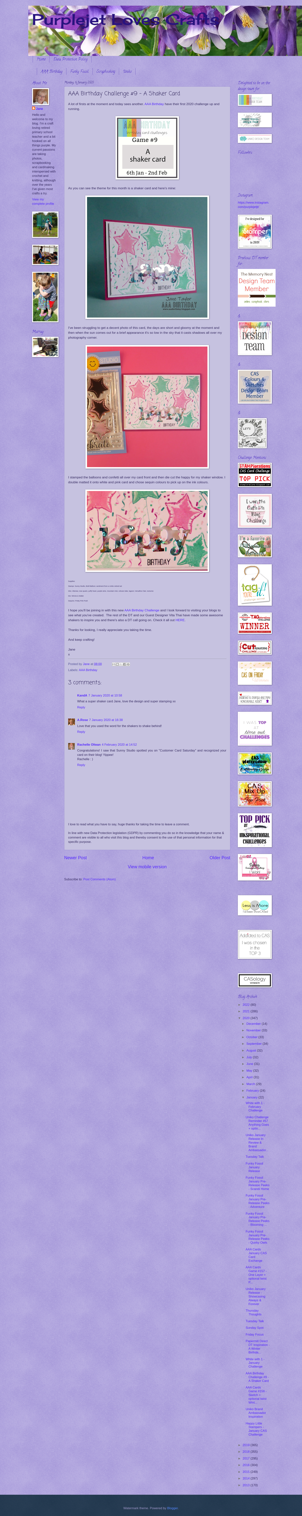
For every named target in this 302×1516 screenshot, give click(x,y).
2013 (246, 1485)
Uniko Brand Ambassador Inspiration (256, 1412)
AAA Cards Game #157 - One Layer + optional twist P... (256, 1274)
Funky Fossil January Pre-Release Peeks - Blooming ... (257, 1219)
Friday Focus (255, 1334)
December (254, 1024)
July (249, 1057)
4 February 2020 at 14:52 (119, 744)
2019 (246, 1445)
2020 (246, 1018)
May (249, 1070)
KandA (82, 695)
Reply (81, 707)
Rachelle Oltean (89, 744)
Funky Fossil (79, 72)
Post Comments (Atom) (99, 879)
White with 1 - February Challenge (255, 1106)
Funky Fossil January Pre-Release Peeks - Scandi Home (257, 1183)
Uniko (127, 72)
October (252, 1037)
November (254, 1030)
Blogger (172, 1508)
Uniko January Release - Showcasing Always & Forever (256, 1296)
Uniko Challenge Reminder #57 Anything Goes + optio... (257, 1122)
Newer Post (75, 857)
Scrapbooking (105, 72)
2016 (246, 1465)
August (251, 1050)
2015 (246, 1472)
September (254, 1044)
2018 (246, 1451)
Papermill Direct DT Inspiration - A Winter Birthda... (258, 1346)
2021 (246, 1011)
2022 (246, 1005)
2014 (246, 1478)
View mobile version (147, 866)
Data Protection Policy (70, 60)
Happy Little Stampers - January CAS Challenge (256, 1429)
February (253, 1090)
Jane (39, 109)
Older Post (220, 857)
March (251, 1084)
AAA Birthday (51, 72)
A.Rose (82, 720)
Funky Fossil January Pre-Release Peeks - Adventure (257, 1201)
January (252, 1097)
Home (41, 60)
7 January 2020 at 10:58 (105, 695)
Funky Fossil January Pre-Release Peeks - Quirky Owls (257, 1237)
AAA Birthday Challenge (141, 610)
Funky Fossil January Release (254, 1167)
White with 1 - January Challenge (255, 1363)
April (249, 1077)
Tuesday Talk (255, 1157)
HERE (180, 620)
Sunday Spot (254, 1328)
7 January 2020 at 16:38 (106, 720)
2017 (246, 1458)
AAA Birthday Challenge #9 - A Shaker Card (257, 1377)
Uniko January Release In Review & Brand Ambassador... (257, 1142)
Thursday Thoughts (253, 1312)
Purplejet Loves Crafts (125, 19)
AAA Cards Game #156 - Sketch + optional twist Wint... (256, 1395)
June (250, 1064)
